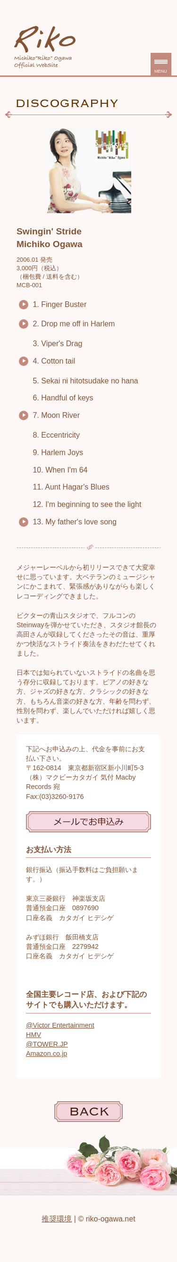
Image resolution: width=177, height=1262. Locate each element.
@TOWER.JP (47, 1044)
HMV (33, 1034)
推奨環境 (57, 1219)
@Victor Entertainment (60, 1025)
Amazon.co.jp (46, 1053)
